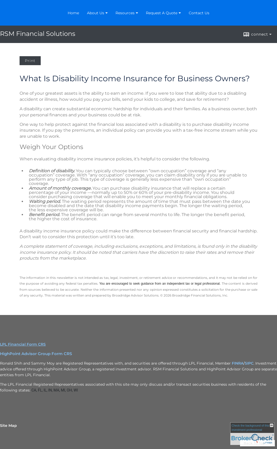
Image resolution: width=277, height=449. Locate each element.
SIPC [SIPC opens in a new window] (249, 363)
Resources (125, 13)
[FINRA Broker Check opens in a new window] (252, 433)
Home (73, 13)
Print (30, 60)
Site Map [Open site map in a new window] (8, 425)
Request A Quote (161, 13)
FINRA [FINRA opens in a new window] (237, 363)
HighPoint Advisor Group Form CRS (36, 353)
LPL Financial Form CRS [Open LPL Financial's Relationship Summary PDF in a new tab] (23, 344)
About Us (95, 13)
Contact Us (199, 13)
